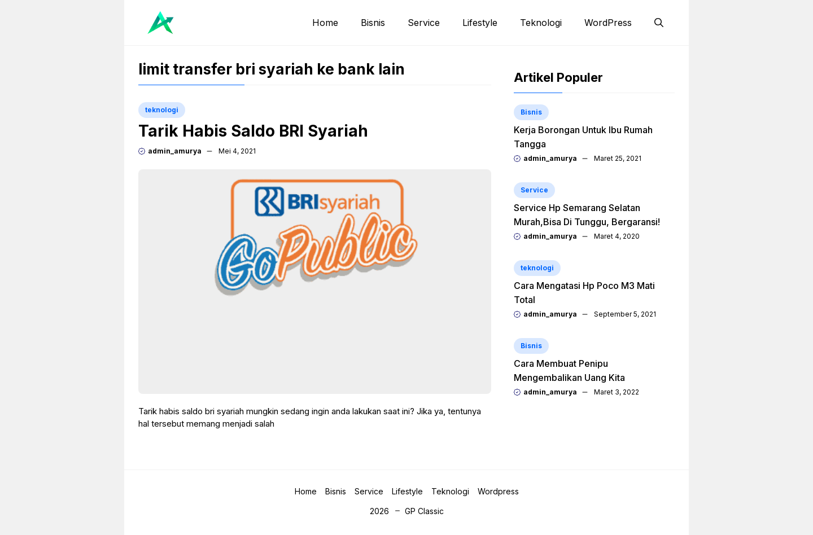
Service (424, 22)
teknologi (161, 110)
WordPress (608, 22)
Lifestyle (479, 22)
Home (325, 22)
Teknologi (541, 22)
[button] (659, 22)
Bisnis (373, 22)
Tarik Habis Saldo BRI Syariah (253, 131)
